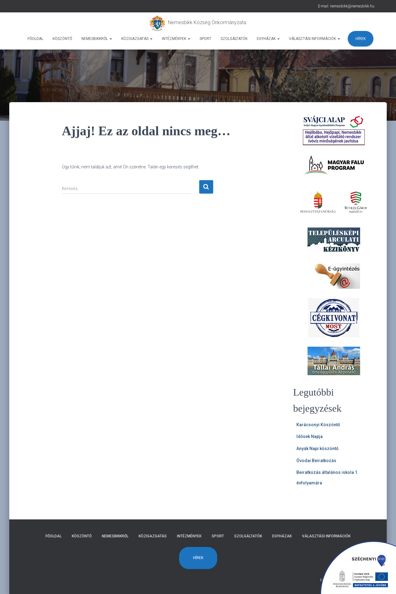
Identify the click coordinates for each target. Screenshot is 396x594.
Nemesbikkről (96, 39)
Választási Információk (314, 39)
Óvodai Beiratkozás (316, 460)
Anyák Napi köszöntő (317, 448)
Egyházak (268, 39)
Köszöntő (62, 39)
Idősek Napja (309, 436)
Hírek (360, 39)
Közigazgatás (137, 39)
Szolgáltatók (234, 39)
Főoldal (35, 39)
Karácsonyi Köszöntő (318, 424)
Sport (205, 39)
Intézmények (176, 39)
